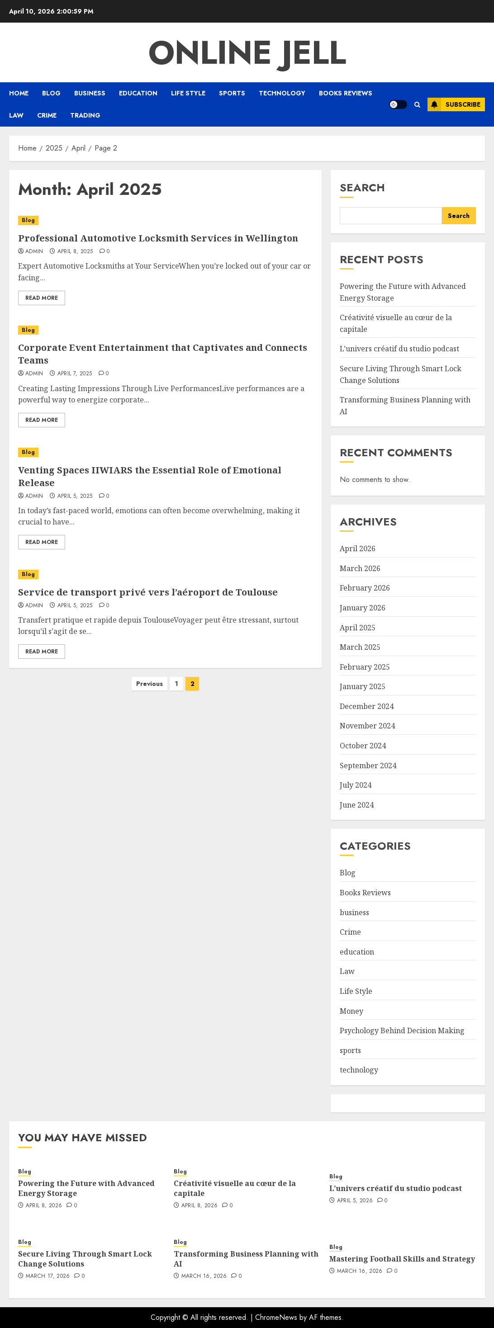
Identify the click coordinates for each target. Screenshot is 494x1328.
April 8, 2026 (44, 1206)
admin (34, 251)
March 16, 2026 (204, 1276)
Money (351, 1011)
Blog (51, 93)
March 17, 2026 (48, 1276)
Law (16, 115)
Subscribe (454, 104)
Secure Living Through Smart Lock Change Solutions (85, 1259)
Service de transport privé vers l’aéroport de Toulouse (148, 592)
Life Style (188, 93)
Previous (149, 683)
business (89, 93)
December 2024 (367, 706)
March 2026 (360, 568)
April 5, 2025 (75, 496)
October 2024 (363, 746)
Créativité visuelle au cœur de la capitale (235, 1188)
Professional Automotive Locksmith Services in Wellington (158, 238)
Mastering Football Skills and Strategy (402, 1259)
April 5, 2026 (355, 1201)
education (138, 93)
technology (282, 93)
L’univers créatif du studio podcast (399, 349)
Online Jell (247, 52)
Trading (85, 115)
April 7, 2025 (74, 374)
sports (232, 93)
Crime (47, 115)
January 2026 (362, 608)
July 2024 (355, 785)
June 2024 (357, 805)
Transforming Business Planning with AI (246, 1259)
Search (362, 187)
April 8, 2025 (75, 251)
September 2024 (368, 765)
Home (18, 93)
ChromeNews (276, 1317)
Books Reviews (345, 93)
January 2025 (362, 686)
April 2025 (357, 628)
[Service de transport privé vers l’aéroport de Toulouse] (165, 574)
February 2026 (365, 588)
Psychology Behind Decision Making (402, 1030)
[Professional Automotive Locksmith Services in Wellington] (165, 220)
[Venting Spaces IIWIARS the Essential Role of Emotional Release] (165, 452)
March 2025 (360, 647)
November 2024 (367, 726)
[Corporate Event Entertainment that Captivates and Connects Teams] (165, 330)
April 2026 (357, 548)
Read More (41, 298)
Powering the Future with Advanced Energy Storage (86, 1188)
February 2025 (365, 667)
